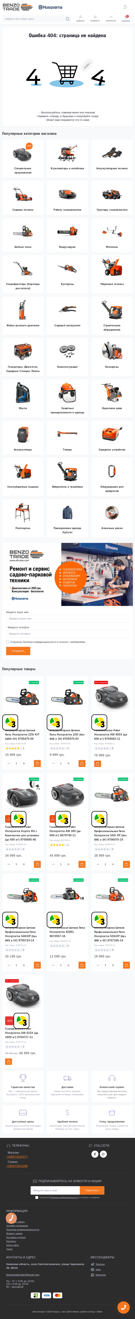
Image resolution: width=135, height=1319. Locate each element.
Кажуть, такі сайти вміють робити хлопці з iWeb (77, 1312)
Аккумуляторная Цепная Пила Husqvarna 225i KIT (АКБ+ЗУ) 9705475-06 (22, 734)
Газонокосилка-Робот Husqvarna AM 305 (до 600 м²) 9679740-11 (65, 831)
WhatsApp (101, 1275)
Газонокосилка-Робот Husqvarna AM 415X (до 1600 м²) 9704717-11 (21, 1033)
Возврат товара (14, 1233)
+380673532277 (17, 1156)
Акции (9, 1249)
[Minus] (8, 763)
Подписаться (92, 1190)
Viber (98, 1269)
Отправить (18, 651)
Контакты (11, 1241)
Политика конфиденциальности (39, 642)
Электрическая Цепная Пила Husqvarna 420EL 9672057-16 (67, 932)
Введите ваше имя (17, 612)
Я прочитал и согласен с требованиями (47, 642)
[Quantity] (16, 763)
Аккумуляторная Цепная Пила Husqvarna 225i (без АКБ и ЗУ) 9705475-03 (67, 734)
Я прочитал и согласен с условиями (69, 1198)
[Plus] (23, 763)
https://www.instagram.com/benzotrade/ (103, 1154)
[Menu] (125, 7)
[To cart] (37, 763)
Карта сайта (12, 1245)
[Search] (68, 19)
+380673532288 (17, 1166)
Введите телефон (17, 627)
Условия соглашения (17, 1226)
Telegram (100, 1264)
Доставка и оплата (16, 1237)
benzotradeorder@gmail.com (22, 1274)
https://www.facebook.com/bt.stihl (95, 1154)
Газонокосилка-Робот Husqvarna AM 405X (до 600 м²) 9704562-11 (110, 734)
